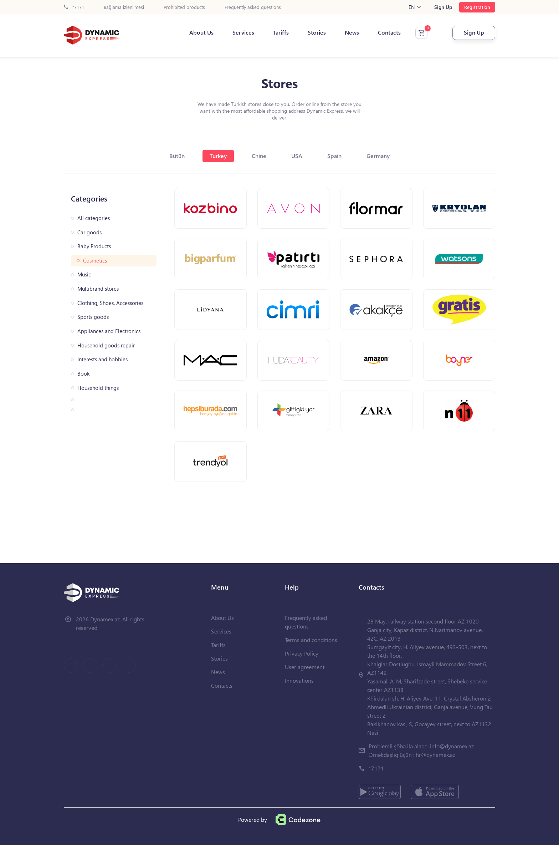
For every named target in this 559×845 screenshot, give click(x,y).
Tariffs (281, 32)
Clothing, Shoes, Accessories (110, 303)
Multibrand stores (98, 288)
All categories (93, 218)
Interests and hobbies (102, 359)
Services (243, 32)
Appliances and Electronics (108, 331)
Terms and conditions (311, 639)
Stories (317, 32)
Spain (334, 155)
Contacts (389, 32)
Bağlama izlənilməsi (124, 7)
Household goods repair (106, 345)
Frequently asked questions (253, 7)
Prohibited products (184, 7)
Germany (378, 155)
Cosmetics (95, 260)
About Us (201, 32)
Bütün (177, 155)
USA (296, 155)
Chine (259, 155)
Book (83, 373)
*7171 (74, 7)
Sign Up (443, 7)
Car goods (89, 232)
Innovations (299, 680)
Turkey (218, 155)
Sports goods (93, 317)
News (352, 32)
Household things (98, 388)
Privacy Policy (301, 653)
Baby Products (94, 246)
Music (84, 274)
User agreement (304, 667)
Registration (477, 7)
